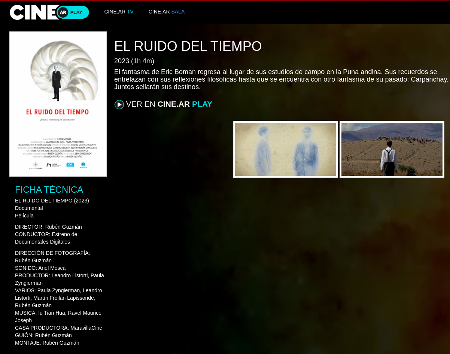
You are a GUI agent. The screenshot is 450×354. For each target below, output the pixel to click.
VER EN (163, 104)
